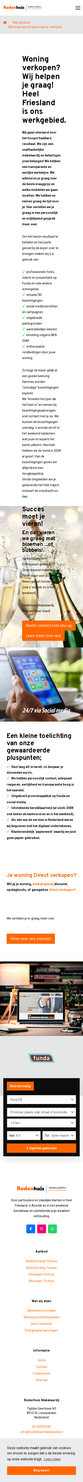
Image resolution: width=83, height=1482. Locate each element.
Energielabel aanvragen (41, 1330)
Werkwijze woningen (41, 1310)
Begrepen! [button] (41, 1470)
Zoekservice (41, 1373)
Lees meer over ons (43, 635)
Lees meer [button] (52, 1459)
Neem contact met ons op (49, 625)
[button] (41, 1148)
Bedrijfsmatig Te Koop (41, 1261)
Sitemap (42, 1380)
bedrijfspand (43, 884)
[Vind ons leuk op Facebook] (30, 1228)
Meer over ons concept (30, 938)
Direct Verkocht (41, 1324)
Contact (41, 1367)
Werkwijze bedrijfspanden (41, 1317)
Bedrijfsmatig (20, 1086)
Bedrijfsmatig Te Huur (41, 1267)
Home (41, 1360)
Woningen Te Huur (41, 1281)
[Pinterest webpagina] (52, 1228)
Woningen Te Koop (41, 1274)
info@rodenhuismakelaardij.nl (41, 1432)
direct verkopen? (62, 890)
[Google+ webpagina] (41, 1228)
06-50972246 (41, 1426)
